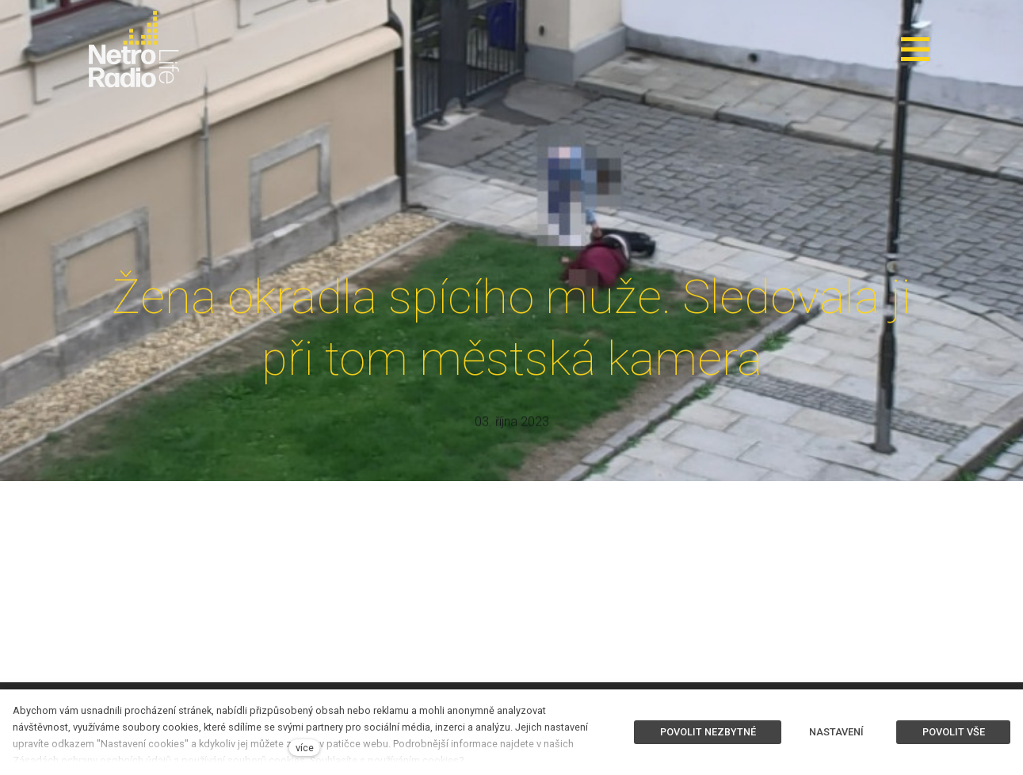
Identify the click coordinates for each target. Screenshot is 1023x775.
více (305, 748)
